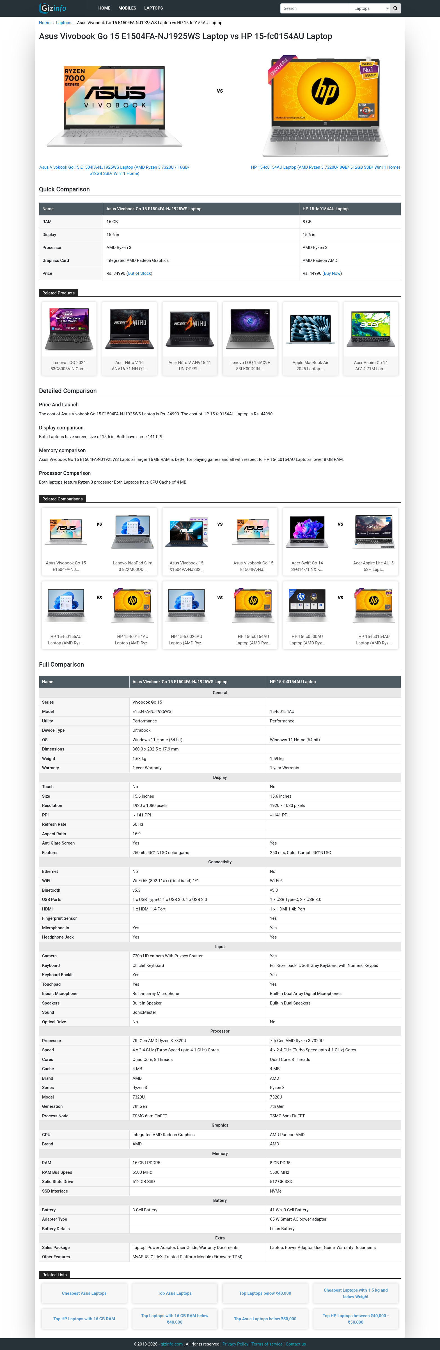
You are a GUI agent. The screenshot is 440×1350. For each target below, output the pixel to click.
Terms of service (267, 1344)
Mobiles (127, 8)
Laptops (153, 8)
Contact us (296, 1344)
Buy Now (332, 273)
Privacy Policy (235, 1344)
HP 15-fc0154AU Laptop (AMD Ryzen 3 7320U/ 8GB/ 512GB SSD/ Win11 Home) (325, 167)
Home (104, 8)
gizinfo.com (172, 1344)
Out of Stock (139, 273)
